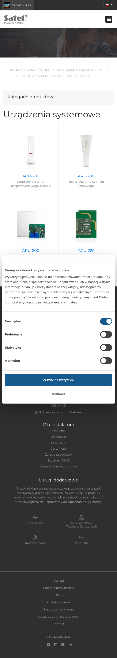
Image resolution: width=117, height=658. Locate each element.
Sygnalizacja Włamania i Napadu (65, 70)
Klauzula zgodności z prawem (58, 617)
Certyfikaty (58, 448)
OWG (58, 595)
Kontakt (58, 624)
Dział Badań (36, 523)
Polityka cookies (58, 602)
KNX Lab (81, 543)
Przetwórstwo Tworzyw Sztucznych (81, 525)
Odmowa (58, 394)
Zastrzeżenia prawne (58, 609)
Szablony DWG (58, 460)
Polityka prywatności (58, 588)
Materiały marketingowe (58, 466)
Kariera (58, 580)
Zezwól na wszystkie (58, 380)
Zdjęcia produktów (58, 454)
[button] (109, 4)
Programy (58, 443)
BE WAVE (59, 405)
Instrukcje (58, 437)
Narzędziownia (35, 543)
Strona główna (20, 70)
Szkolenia (58, 431)
